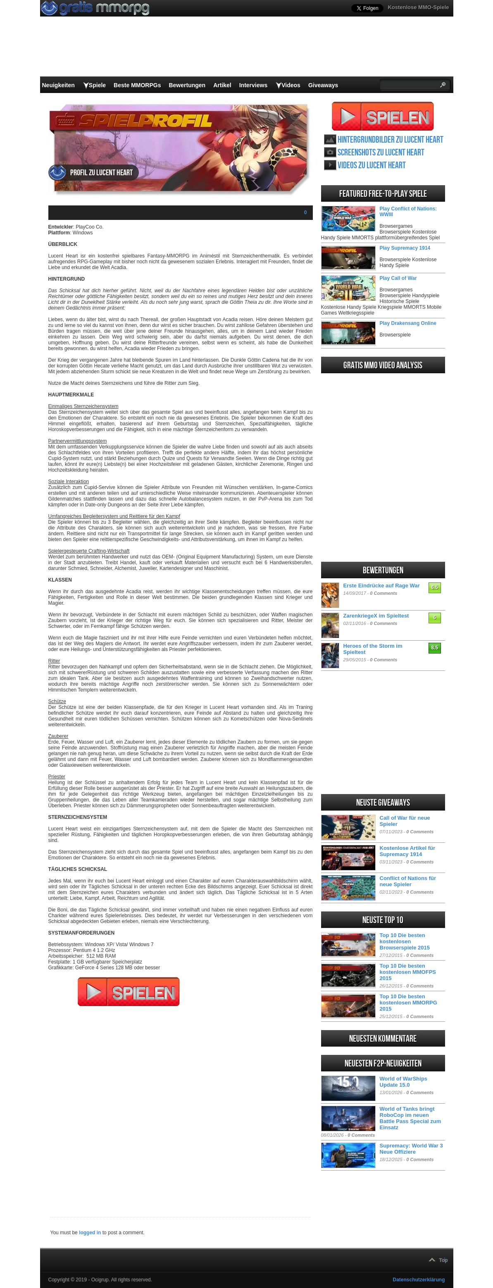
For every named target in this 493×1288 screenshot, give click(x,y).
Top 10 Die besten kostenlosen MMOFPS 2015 (408, 972)
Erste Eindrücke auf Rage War (381, 585)
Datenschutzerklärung (419, 1280)
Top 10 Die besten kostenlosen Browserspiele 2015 (405, 941)
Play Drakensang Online (408, 323)
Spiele (97, 85)
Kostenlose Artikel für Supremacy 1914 (408, 851)
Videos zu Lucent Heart (372, 165)
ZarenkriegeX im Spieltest (376, 616)
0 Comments (383, 593)
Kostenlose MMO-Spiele (418, 7)
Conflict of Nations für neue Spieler (408, 881)
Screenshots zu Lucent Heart (381, 152)
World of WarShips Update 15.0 (404, 1082)
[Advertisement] (180, 1106)
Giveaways (323, 85)
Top (443, 1260)
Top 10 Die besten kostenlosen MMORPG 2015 (408, 1002)
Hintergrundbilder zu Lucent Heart (390, 139)
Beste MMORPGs (137, 85)
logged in (90, 1233)
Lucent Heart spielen (383, 116)
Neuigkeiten (58, 85)
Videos (290, 85)
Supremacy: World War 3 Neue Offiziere (411, 1149)
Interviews (253, 85)
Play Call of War (398, 278)
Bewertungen (187, 85)
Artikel (222, 85)
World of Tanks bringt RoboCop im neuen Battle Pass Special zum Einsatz (410, 1118)
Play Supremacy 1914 (405, 248)
